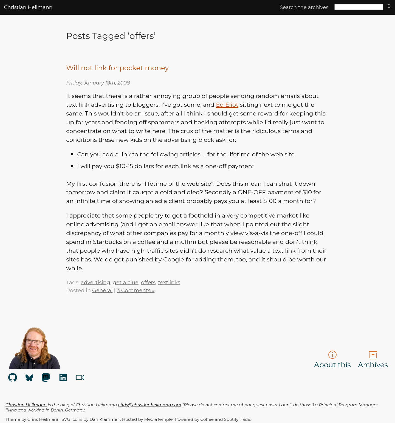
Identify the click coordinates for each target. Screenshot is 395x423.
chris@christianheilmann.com (149, 404)
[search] (389, 6)
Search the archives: (304, 7)
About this (332, 359)
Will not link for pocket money (117, 68)
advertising (95, 282)
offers (148, 282)
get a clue (126, 282)
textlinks (169, 282)
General (102, 290)
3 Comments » (135, 290)
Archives (373, 359)
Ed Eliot (227, 104)
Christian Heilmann (28, 7)
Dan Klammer (104, 419)
